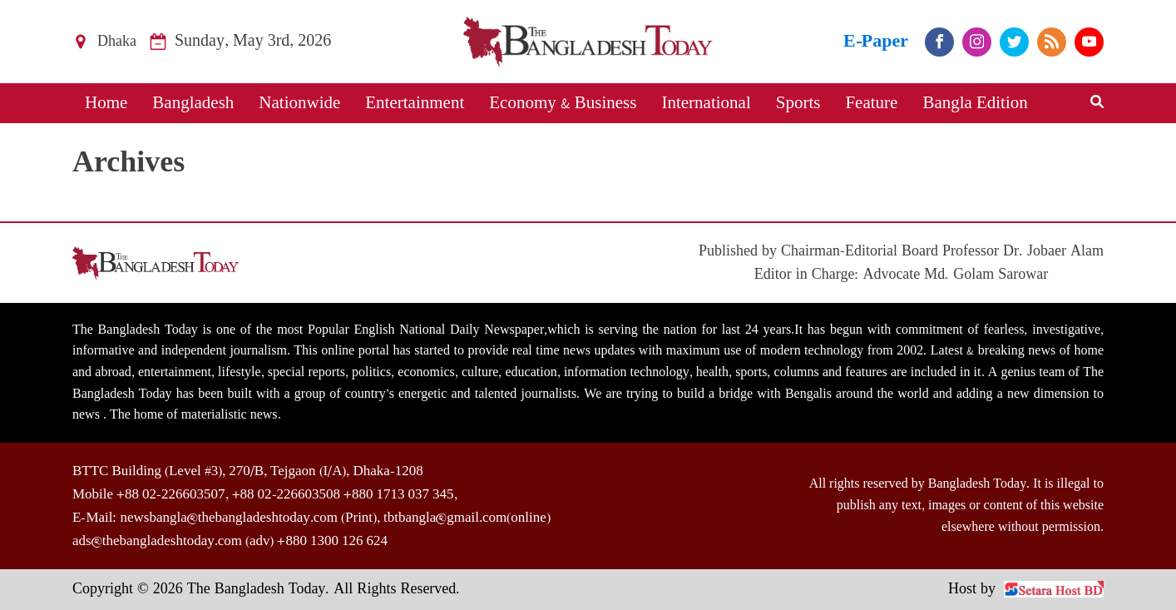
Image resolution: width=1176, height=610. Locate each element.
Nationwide (299, 103)
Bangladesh (193, 103)
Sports (798, 103)
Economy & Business (562, 103)
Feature (871, 103)
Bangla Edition (974, 103)
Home (106, 103)
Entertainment (414, 103)
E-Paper (875, 41)
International (705, 103)
